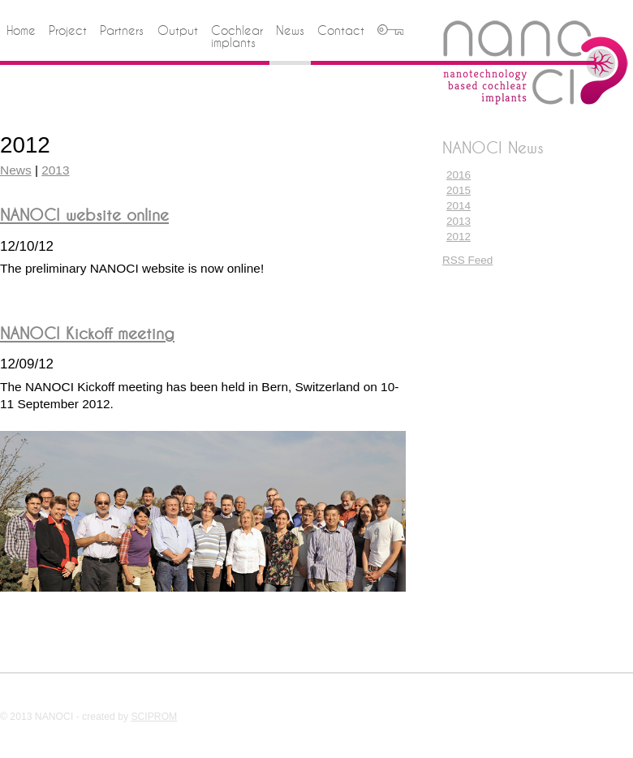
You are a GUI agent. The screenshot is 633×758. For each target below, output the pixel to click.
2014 (458, 206)
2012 (458, 236)
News (290, 30)
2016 (458, 175)
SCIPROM (154, 716)
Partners (122, 30)
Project (68, 30)
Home (21, 30)
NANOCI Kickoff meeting (87, 333)
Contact (340, 30)
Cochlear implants (237, 37)
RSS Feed (467, 260)
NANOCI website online (84, 214)
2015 (458, 190)
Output (177, 30)
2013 (458, 221)
